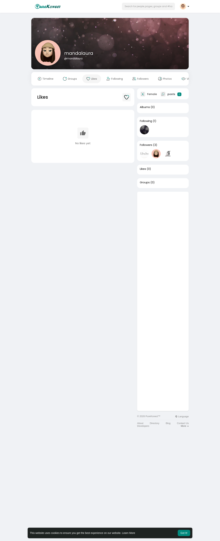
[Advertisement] (163, 246)
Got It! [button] (183, 532)
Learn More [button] (128, 532)
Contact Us (183, 423)
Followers (146, 144)
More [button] (185, 426)
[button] (148, 6)
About (140, 423)
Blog (168, 423)
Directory (154, 423)
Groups (145, 182)
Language (182, 416)
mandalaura (78, 53)
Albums (145, 107)
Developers (143, 426)
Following (146, 121)
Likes (143, 168)
